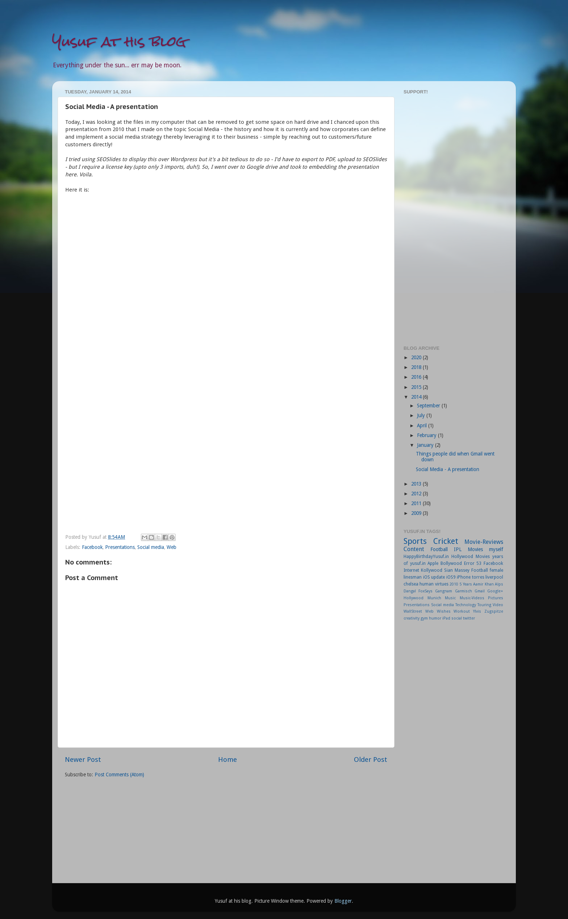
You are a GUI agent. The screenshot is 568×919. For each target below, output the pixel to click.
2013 (417, 484)
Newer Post (83, 759)
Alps (499, 584)
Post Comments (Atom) (119, 774)
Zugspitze (493, 611)
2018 (417, 367)
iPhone (464, 577)
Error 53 (473, 563)
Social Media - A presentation (447, 469)
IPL (458, 549)
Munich (434, 598)
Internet (411, 570)
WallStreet (413, 611)
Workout (462, 611)
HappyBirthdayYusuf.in (426, 556)
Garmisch (463, 591)
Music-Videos (472, 598)
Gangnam (443, 591)
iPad (446, 618)
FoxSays (425, 591)
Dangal (410, 591)
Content (414, 549)
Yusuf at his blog (119, 41)
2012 (417, 493)
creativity (411, 618)
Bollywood (451, 563)
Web (171, 547)
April (422, 425)
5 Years (466, 584)
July (421, 415)
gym (424, 618)
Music (450, 598)
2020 (417, 357)
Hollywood (413, 598)
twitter (469, 618)
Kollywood (431, 570)
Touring (484, 605)
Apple (432, 563)
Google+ (495, 591)
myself (496, 549)
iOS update (434, 577)
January (426, 445)
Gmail (480, 591)
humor (435, 618)
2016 (417, 377)
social (456, 618)
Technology (465, 605)
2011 (417, 503)
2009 (417, 513)
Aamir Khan (483, 584)
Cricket (445, 541)
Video (498, 605)
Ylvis (477, 611)
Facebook (92, 547)
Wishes (444, 611)
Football (439, 549)
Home (227, 759)
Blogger (343, 901)
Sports (415, 541)
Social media (150, 547)
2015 (417, 387)
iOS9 (451, 577)
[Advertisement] (453, 219)
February (427, 435)
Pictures (495, 598)
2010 (454, 584)
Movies (475, 549)
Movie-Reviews (483, 541)
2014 (417, 397)
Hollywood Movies (470, 556)
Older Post (370, 759)
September (429, 405)
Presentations (120, 547)
